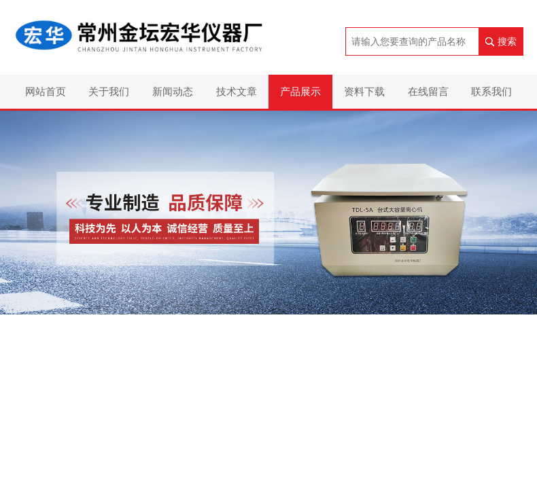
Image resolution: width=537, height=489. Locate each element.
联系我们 (491, 91)
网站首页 (45, 91)
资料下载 (364, 91)
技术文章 (236, 91)
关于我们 (108, 91)
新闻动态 (172, 91)
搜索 (507, 41)
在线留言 (428, 91)
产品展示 (300, 91)
